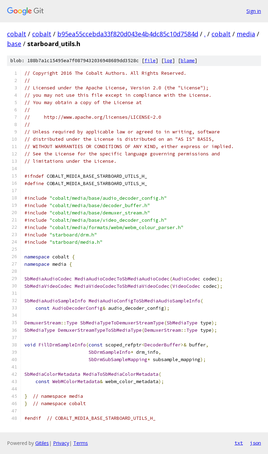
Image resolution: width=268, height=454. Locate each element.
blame (188, 61)
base (14, 43)
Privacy (61, 443)
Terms (80, 443)
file (150, 61)
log (168, 61)
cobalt (16, 34)
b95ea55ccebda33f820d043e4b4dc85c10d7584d (127, 34)
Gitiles (42, 443)
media (246, 34)
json (255, 443)
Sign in (253, 11)
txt (238, 443)
